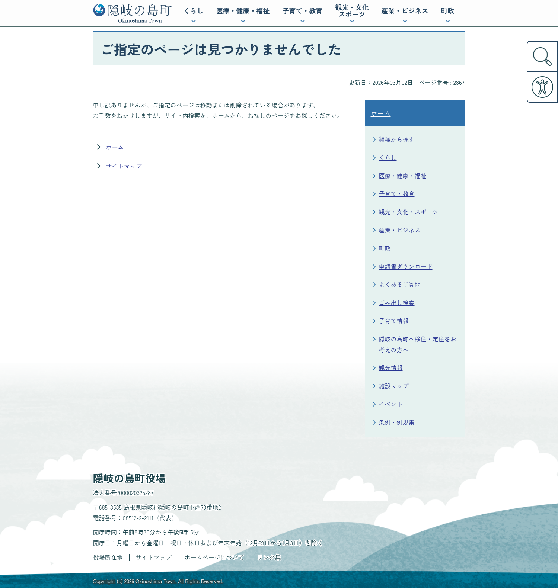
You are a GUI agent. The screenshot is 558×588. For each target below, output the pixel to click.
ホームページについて (214, 557)
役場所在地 (108, 557)
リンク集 (269, 557)
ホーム (115, 146)
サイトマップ (124, 165)
